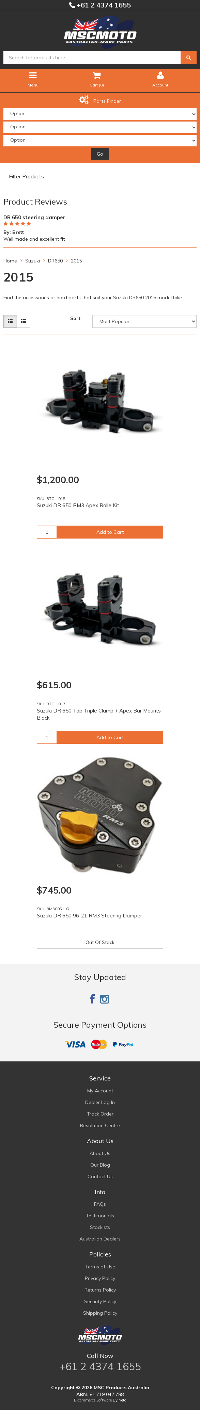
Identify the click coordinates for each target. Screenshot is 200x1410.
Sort (75, 318)
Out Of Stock (100, 942)
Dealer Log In (100, 1102)
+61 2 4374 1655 (103, 5)
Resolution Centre (100, 1125)
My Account (100, 1091)
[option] (100, 227)
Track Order (100, 1114)
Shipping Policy (100, 1313)
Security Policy (100, 1301)
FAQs (100, 1204)
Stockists (100, 1227)
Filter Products (26, 177)
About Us (100, 1153)
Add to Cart (110, 532)
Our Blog (100, 1165)
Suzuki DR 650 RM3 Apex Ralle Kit (78, 505)
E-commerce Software (93, 1400)
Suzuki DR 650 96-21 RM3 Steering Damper (89, 915)
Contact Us (100, 1176)
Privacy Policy (100, 1278)
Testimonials (100, 1216)
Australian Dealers (100, 1239)
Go (100, 154)
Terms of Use (100, 1267)
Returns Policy (100, 1290)
